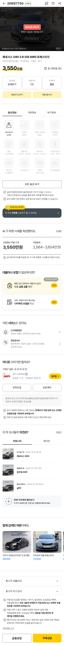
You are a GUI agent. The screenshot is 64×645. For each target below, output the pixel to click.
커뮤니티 (17, 441)
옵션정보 (12, 112)
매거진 (46, 441)
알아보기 (32, 285)
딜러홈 (54, 376)
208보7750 (19, 3)
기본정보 (32, 112)
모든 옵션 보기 (32, 184)
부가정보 (51, 112)
